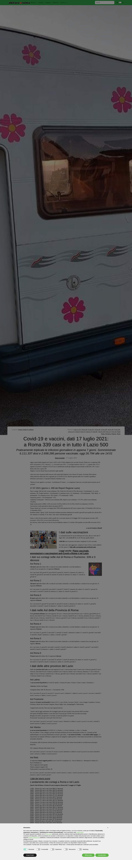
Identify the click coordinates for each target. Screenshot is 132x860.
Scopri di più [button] (30, 855)
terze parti (49, 834)
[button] (107, 827)
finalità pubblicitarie (33, 837)
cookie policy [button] (79, 832)
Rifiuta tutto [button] (88, 855)
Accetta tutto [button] (102, 855)
